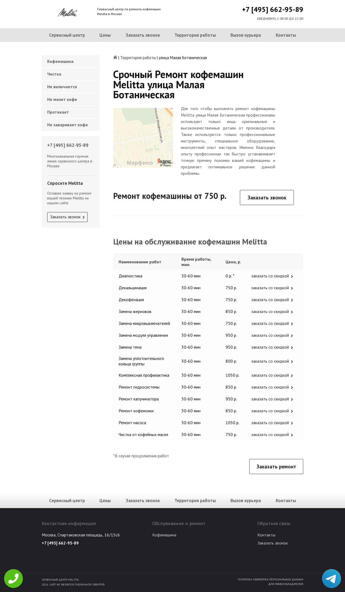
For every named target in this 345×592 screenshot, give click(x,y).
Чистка (54, 74)
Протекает (58, 112)
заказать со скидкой (270, 275)
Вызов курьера (245, 35)
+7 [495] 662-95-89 (272, 9)
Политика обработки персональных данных (270, 579)
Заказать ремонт (276, 466)
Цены (105, 35)
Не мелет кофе (62, 99)
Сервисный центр (67, 35)
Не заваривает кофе (67, 124)
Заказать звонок (143, 35)
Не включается (62, 86)
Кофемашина (60, 61)
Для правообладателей (285, 584)
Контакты (286, 35)
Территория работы (195, 35)
